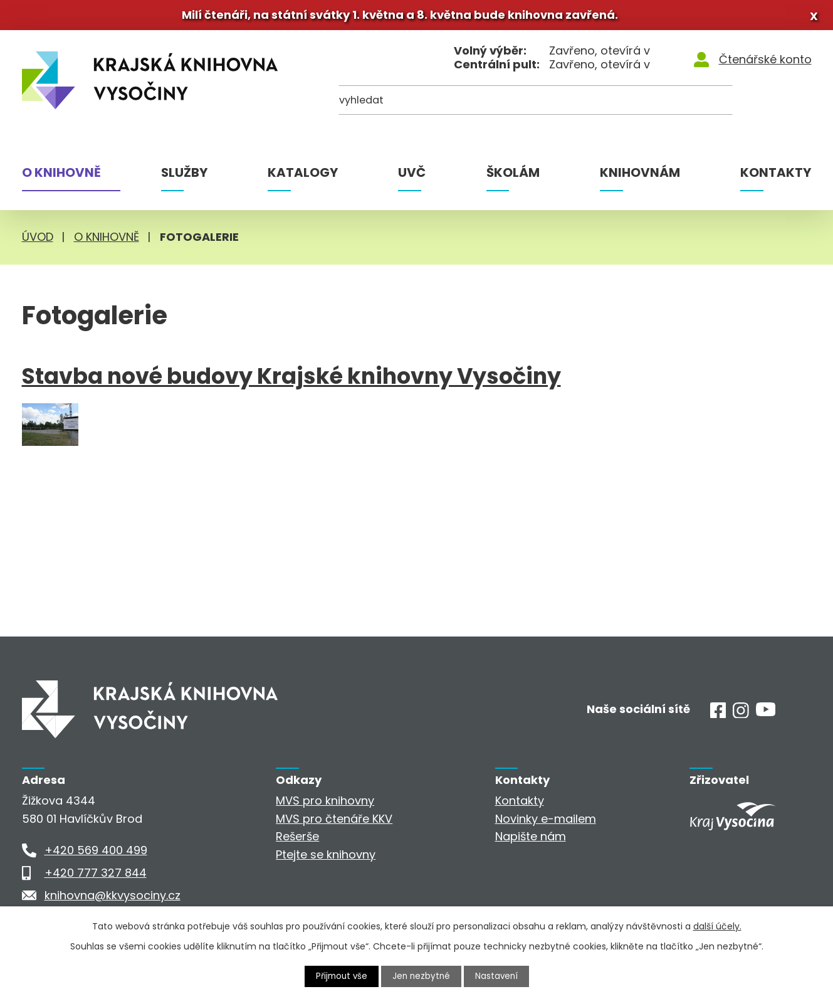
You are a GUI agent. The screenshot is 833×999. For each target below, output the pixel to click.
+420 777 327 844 (96, 876)
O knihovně (61, 176)
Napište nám (530, 840)
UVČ (412, 176)
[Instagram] (741, 718)
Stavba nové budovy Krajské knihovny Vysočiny (291, 380)
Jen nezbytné (421, 976)
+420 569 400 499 (96, 854)
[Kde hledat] (750, 107)
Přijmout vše (340, 976)
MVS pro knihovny (325, 804)
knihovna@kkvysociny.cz (113, 899)
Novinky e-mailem (545, 822)
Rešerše (297, 840)
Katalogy (303, 176)
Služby (184, 176)
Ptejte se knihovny (325, 858)
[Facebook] (718, 718)
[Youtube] (765, 715)
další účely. (717, 925)
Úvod (37, 240)
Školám (513, 176)
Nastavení (498, 976)
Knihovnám (640, 176)
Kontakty (775, 176)
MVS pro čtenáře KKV (334, 822)
